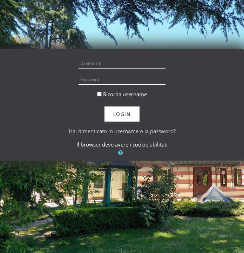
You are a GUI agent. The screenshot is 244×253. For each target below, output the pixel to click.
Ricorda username (125, 94)
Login (122, 114)
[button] (122, 152)
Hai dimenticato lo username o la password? (122, 131)
